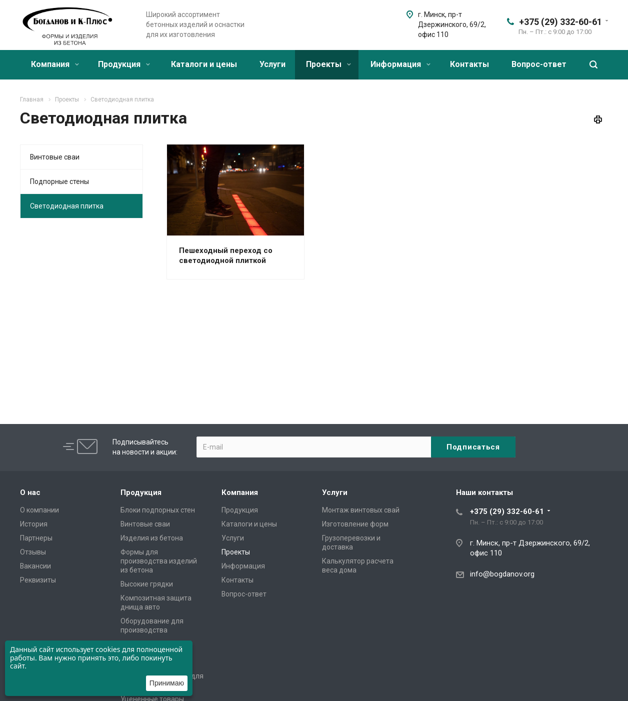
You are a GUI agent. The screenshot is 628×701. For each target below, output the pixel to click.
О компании (39, 510)
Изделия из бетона (151, 538)
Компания (55, 64)
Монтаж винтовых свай (361, 510)
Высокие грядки (146, 584)
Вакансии (35, 566)
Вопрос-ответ (539, 64)
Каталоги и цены (204, 64)
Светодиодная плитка (67, 206)
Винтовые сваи (55, 157)
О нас (30, 492)
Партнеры (36, 538)
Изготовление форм (355, 524)
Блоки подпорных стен (157, 510)
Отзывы (33, 552)
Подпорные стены (59, 182)
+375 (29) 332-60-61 (560, 21)
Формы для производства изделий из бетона (158, 561)
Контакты (469, 64)
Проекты (328, 64)
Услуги (273, 64)
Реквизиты (38, 580)
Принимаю (167, 683)
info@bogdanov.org (502, 574)
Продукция (124, 64)
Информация (400, 64)
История (34, 524)
